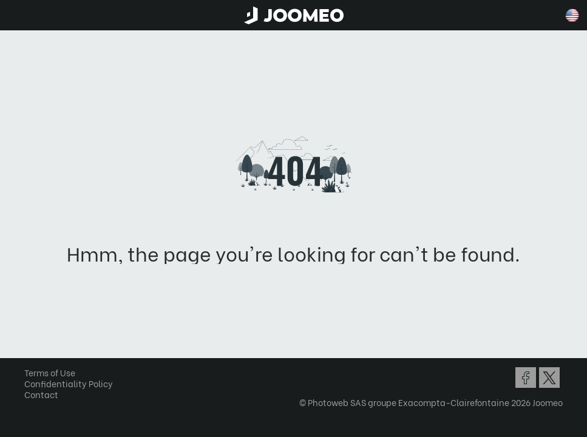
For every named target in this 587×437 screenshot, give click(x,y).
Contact (41, 394)
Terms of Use (49, 372)
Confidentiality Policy (68, 383)
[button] (32, 374)
